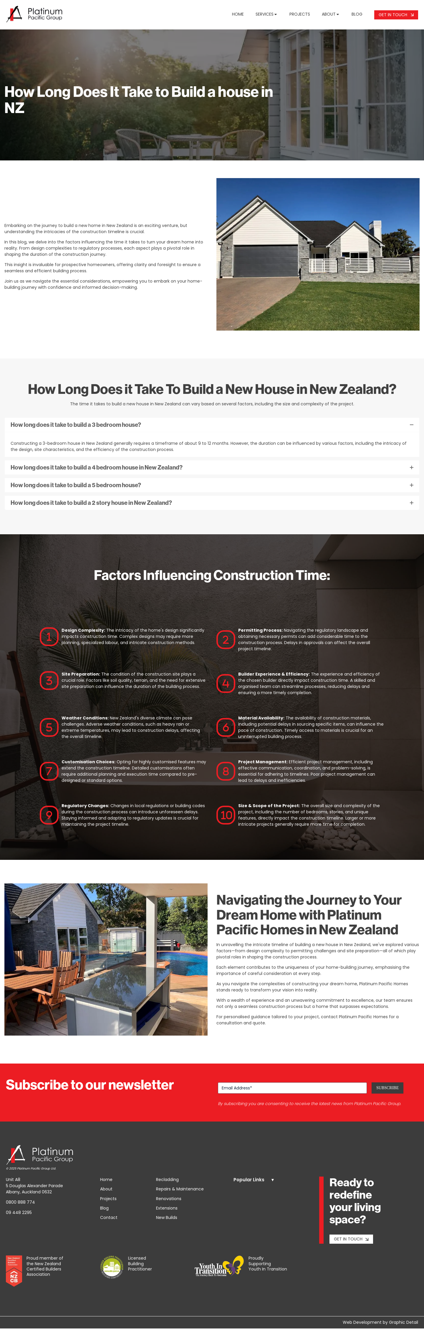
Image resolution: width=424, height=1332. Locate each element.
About (331, 16)
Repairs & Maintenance (180, 1192)
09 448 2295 (19, 1216)
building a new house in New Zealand (332, 948)
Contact (108, 1221)
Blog (357, 16)
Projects (299, 16)
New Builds (166, 1221)
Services (267, 16)
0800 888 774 (20, 1206)
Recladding (167, 1183)
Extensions (167, 1211)
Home (238, 16)
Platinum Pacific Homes (383, 987)
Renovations (168, 1202)
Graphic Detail (403, 1326)
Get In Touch (396, 16)
